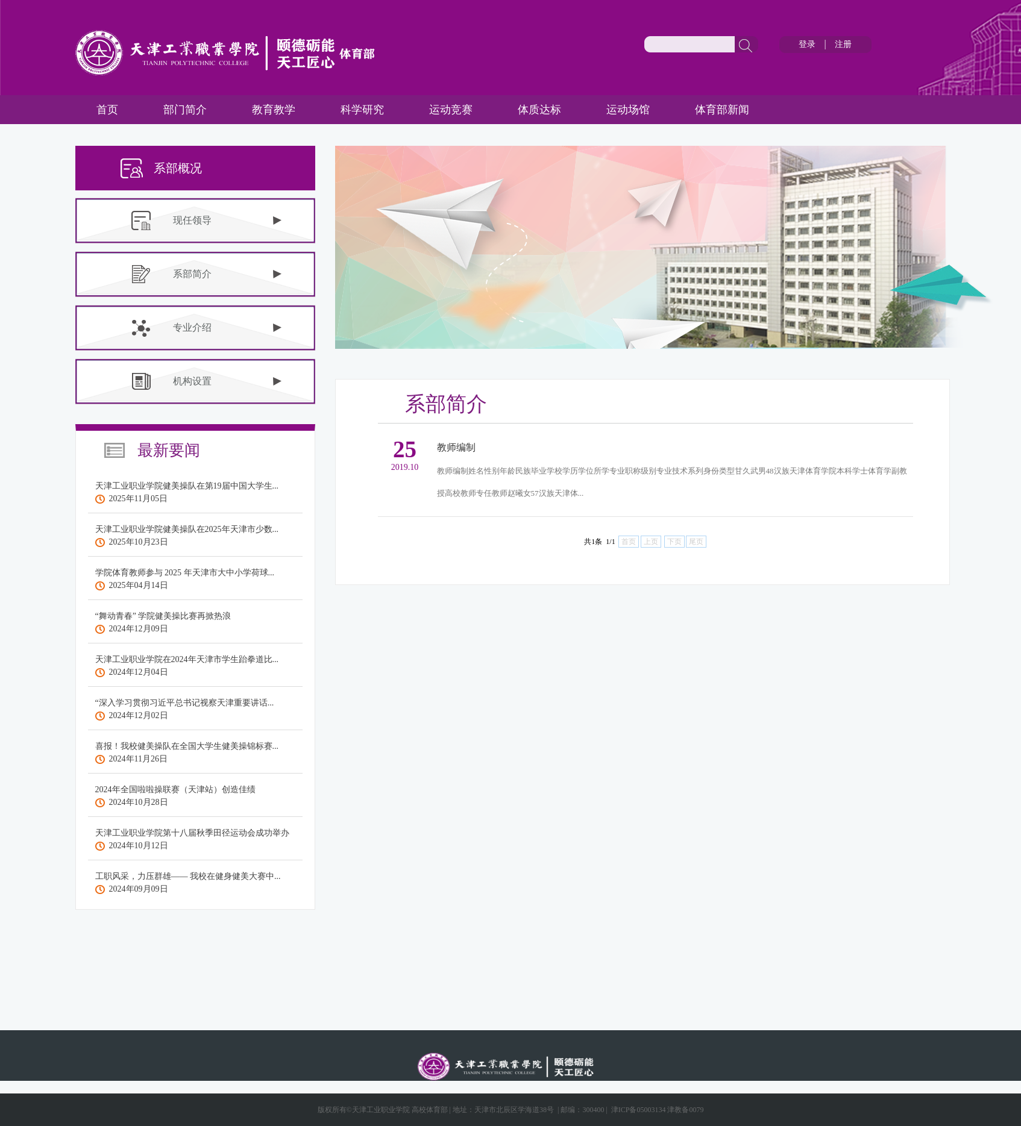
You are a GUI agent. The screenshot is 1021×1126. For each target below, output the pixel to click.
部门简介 (185, 110)
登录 (807, 44)
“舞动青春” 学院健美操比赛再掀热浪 (163, 616)
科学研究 (362, 110)
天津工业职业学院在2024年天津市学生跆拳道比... (187, 659)
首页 (107, 110)
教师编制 (456, 447)
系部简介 (192, 274)
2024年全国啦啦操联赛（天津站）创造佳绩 (175, 789)
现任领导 (192, 220)
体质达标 (539, 110)
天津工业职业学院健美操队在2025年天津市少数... (187, 529)
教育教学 (273, 110)
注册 (843, 44)
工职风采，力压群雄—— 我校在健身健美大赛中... (188, 876)
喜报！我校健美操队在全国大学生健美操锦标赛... (187, 746)
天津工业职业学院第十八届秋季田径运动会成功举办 (192, 832)
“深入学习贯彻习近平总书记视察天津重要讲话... (184, 702)
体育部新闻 (722, 110)
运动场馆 (628, 110)
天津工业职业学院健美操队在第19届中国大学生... (187, 485)
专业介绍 (192, 327)
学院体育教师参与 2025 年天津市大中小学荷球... (185, 572)
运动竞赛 (451, 110)
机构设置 (192, 381)
